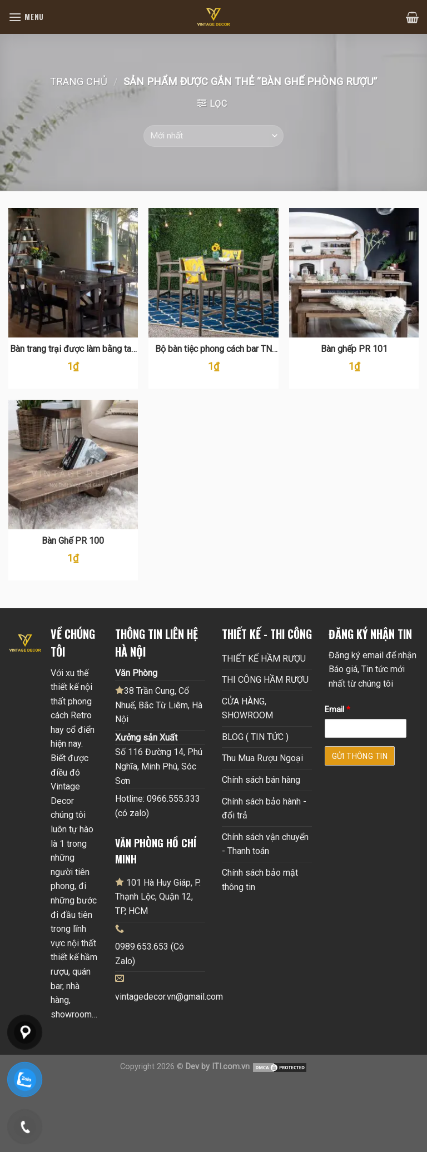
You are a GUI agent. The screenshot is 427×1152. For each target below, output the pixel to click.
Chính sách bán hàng (261, 779)
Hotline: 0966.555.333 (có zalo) (157, 805)
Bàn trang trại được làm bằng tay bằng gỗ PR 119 (73, 349)
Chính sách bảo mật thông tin (260, 879)
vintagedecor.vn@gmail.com (169, 996)
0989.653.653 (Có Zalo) (149, 953)
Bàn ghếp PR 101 (354, 349)
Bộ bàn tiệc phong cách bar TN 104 (213, 349)
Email (337, 709)
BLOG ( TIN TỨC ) (255, 737)
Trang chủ (78, 81)
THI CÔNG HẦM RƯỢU (265, 679)
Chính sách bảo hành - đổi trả (264, 808)
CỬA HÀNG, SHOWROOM (247, 708)
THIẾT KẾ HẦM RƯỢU (264, 658)
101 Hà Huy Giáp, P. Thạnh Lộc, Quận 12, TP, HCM (158, 896)
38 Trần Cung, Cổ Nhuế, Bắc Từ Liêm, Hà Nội (158, 704)
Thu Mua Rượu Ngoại (262, 758)
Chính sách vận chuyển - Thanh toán (265, 844)
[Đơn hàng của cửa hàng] (213, 136)
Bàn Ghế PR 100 (73, 540)
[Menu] (26, 17)
